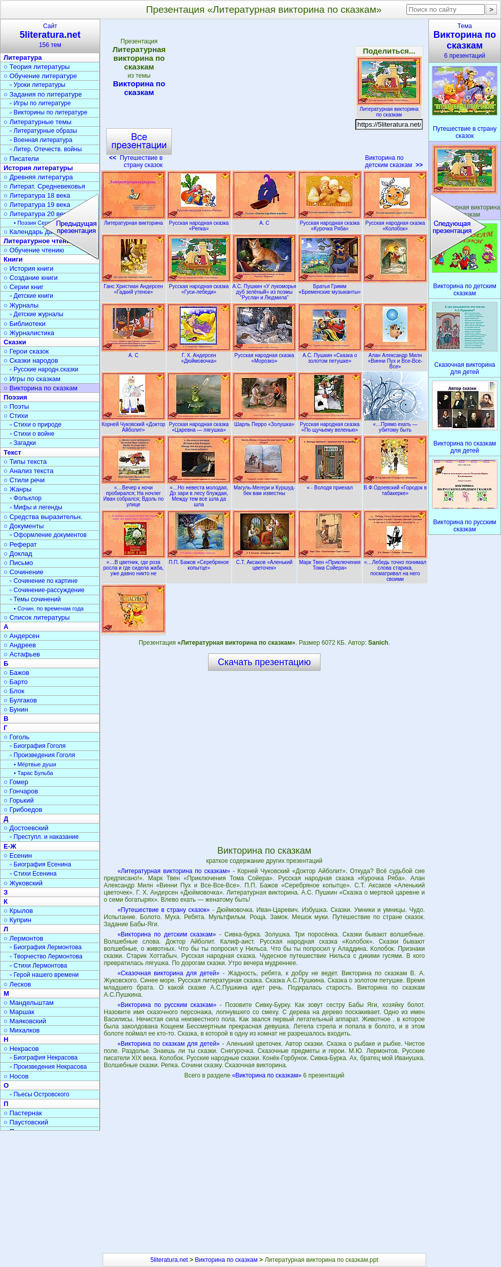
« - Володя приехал (330, 484)
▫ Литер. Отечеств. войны (46, 149)
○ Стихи (16, 415)
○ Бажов (16, 672)
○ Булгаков (20, 700)
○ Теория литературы (37, 67)
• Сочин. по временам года (49, 608)
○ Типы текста (25, 461)
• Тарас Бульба (33, 773)
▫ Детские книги (31, 295)
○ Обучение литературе (40, 76)
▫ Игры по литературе (40, 103)
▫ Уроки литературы (37, 84)
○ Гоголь (17, 737)
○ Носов (16, 1076)
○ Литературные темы (38, 122)
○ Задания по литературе (43, 94)
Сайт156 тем (50, 35)
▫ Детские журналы (36, 314)
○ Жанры (18, 489)
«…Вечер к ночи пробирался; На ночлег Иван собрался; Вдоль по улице (133, 493)
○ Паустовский (26, 1122)
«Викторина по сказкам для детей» (169, 1043)
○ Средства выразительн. (43, 517)
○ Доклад (18, 553)
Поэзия (15, 397)
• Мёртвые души (35, 764)
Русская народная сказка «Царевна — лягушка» (199, 424)
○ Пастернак (23, 1113)
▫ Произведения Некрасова (48, 1066)
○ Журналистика (29, 333)
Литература (23, 57)
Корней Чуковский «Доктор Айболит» (133, 424)
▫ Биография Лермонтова (46, 947)
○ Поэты (16, 406)
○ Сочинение (23, 572)
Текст (12, 452)
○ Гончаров (21, 791)
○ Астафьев (22, 654)
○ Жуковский (23, 883)
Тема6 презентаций (464, 40)
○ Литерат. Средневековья (44, 186)
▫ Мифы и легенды (36, 507)
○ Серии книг (23, 287)
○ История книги (29, 268)
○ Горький (19, 800)
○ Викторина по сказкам (40, 388)
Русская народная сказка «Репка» (199, 223)
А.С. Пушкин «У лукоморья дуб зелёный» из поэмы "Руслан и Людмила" (264, 289)
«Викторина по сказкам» (267, 1075)
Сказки (15, 342)
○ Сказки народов (31, 360)
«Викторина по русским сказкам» (167, 1004)
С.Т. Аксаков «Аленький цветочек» (264, 562)
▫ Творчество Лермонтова (46, 956)
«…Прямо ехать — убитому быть (395, 424)
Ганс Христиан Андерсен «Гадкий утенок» (133, 286)
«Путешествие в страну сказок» (164, 909)
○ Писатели (21, 158)
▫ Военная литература (41, 140)
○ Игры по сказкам (32, 379)
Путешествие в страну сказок (136, 161)
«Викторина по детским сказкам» (167, 934)
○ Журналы (21, 305)
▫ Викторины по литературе (48, 112)
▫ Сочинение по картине (44, 580)
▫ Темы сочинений (35, 599)
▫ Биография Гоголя (37, 745)
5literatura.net (169, 1259)
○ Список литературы (37, 617)
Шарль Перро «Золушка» (264, 421)
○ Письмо (18, 563)
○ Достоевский (26, 828)
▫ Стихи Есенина (33, 873)
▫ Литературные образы (43, 130)
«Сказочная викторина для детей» (169, 973)
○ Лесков (17, 984)
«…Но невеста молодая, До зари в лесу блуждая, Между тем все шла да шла (199, 493)
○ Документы (23, 526)
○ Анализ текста (28, 471)
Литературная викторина (133, 220)
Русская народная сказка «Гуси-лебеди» (199, 286)
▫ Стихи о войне (32, 433)
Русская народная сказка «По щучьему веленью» (330, 424)
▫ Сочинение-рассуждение (47, 590)
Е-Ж (10, 846)
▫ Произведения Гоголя (42, 755)
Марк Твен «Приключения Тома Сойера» (330, 562)
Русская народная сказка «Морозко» (264, 355)
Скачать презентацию (264, 662)
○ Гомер (16, 782)
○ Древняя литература (38, 177)
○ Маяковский (25, 1021)
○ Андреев (20, 645)
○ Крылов (18, 910)
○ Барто (16, 682)
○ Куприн (17, 920)
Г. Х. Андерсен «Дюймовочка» (199, 355)
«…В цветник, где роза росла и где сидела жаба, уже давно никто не (133, 565)
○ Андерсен (21, 636)
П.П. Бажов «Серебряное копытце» (199, 562)
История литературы (38, 168)
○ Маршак (19, 1012)
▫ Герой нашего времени (44, 974)
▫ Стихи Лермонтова (38, 965)
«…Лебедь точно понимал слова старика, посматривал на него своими (395, 568)
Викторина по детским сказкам (394, 161)
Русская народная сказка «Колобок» (395, 223)
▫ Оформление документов (48, 534)
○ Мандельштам (29, 1002)
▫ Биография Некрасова (44, 1057)
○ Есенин (18, 855)
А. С (264, 220)
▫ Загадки (23, 443)
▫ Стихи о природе (35, 424)
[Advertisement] (264, 97)
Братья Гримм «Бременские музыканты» (330, 286)
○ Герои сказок (26, 351)
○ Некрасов (21, 1048)
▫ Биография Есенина (40, 864)
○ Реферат (20, 544)
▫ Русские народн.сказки (44, 369)
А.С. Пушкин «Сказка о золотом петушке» (330, 355)
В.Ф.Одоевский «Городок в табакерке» (395, 487)
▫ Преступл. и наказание (44, 836)
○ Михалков (22, 1030)
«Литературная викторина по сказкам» (174, 871)
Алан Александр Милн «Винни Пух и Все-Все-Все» (395, 358)
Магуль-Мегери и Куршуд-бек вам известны (264, 487)
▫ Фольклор (25, 498)
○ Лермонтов (23, 938)
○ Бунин (16, 709)
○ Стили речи (24, 480)
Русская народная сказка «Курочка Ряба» (330, 223)
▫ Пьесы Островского (39, 1094)
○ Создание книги (31, 277)
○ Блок (14, 691)
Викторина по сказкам (139, 88)
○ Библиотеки (24, 323)
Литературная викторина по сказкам (389, 109)
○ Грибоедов (23, 809)
